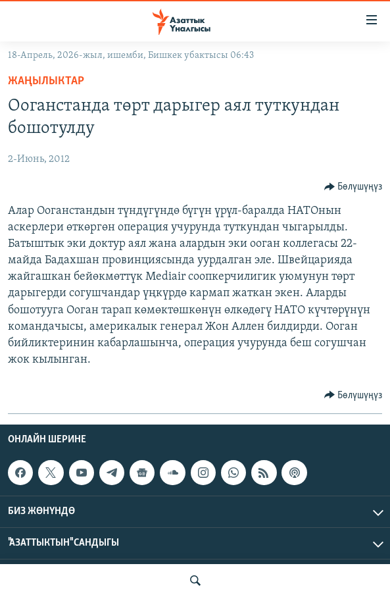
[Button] (353, 187)
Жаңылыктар (46, 81)
